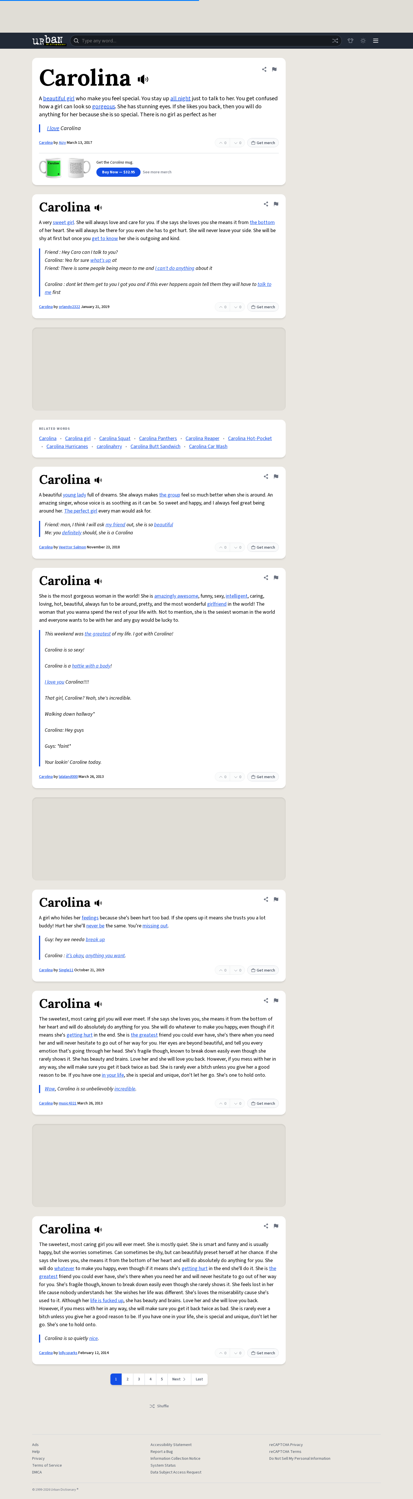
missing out (155, 925)
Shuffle (159, 1406)
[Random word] (335, 40)
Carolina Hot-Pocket (250, 438)
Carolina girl (78, 438)
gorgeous (103, 107)
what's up (100, 260)
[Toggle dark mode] (363, 41)
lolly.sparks (68, 1353)
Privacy (38, 1458)
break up (95, 939)
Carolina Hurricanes (67, 446)
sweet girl (63, 222)
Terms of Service (47, 1465)
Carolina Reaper (202, 438)
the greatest (98, 633)
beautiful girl (59, 99)
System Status (163, 1465)
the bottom (262, 222)
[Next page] (179, 1379)
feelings (90, 917)
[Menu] (376, 41)
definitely (71, 532)
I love (53, 128)
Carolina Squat (114, 438)
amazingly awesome (176, 596)
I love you (54, 682)
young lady (74, 495)
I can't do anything (174, 268)
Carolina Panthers (158, 438)
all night (180, 99)
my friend (115, 524)
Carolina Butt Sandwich (155, 446)
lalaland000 (68, 777)
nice (93, 1338)
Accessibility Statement (171, 1445)
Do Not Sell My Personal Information (299, 1458)
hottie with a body (91, 666)
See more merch (157, 172)
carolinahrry (109, 446)
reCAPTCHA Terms (285, 1452)
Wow (50, 1088)
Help (36, 1452)
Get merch (263, 143)
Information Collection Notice (175, 1458)
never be (95, 925)
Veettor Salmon (72, 547)
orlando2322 (69, 307)
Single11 (66, 970)
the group (169, 495)
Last (199, 1379)
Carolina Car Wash (208, 446)
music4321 (68, 1103)
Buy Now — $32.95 (118, 172)
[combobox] (206, 40)
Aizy (62, 143)
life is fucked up (106, 1300)
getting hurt (80, 1035)
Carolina (46, 143)
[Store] (350, 41)
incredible (124, 1088)
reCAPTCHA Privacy (286, 1445)
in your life (113, 1075)
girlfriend (217, 604)
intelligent (237, 596)
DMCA (37, 1472)
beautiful (163, 524)
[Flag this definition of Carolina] (274, 69)
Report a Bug (162, 1452)
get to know (105, 238)
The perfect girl (80, 511)
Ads (35, 1445)
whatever (64, 1268)
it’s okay (74, 955)
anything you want (105, 955)
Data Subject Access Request (176, 1472)
